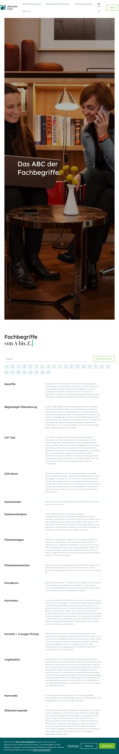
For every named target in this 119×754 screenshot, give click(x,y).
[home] (9, 7)
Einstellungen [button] (73, 746)
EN (99, 11)
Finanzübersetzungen (83, 4)
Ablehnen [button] (89, 746)
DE (99, 4)
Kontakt (112, 7)
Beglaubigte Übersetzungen (58, 4)
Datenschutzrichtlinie (42, 750)
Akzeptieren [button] (107, 746)
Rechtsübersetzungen (32, 4)
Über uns (26, 11)
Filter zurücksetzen (104, 359)
